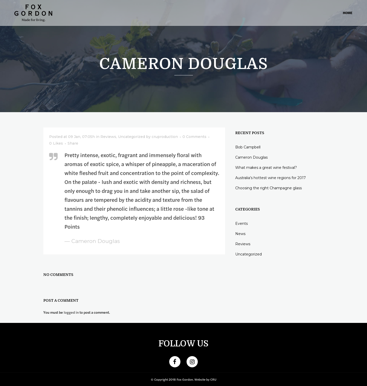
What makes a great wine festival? (266, 167)
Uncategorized (131, 136)
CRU (213, 379)
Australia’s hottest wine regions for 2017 (270, 178)
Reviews (108, 136)
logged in (71, 312)
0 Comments (194, 136)
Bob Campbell (247, 147)
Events (241, 223)
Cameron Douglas (251, 157)
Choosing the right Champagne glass (268, 188)
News (240, 233)
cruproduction (165, 136)
